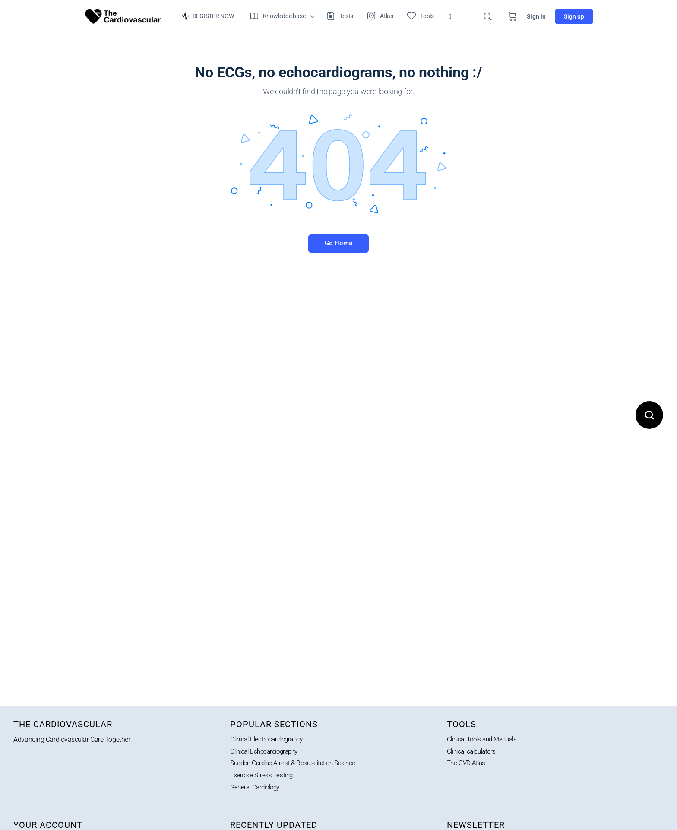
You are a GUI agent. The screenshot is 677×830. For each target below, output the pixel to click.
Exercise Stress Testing (262, 777)
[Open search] (649, 415)
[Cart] (512, 16)
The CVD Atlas (467, 764)
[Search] (487, 16)
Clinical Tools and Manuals (486, 739)
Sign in (536, 16)
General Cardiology (257, 789)
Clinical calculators (474, 752)
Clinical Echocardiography (267, 752)
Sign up (574, 16)
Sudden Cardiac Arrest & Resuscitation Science (296, 764)
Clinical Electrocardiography (270, 739)
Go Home (338, 243)
